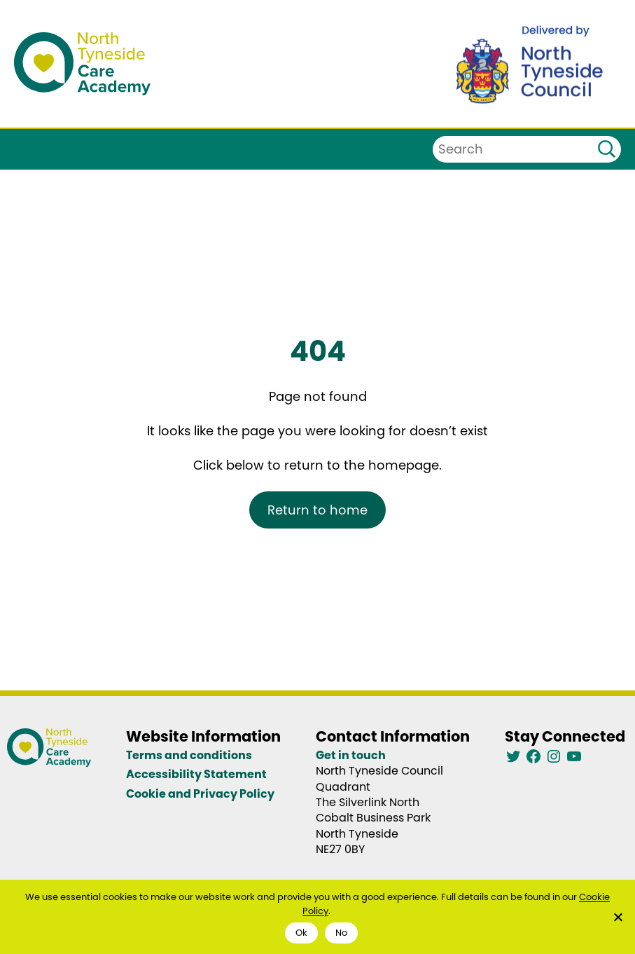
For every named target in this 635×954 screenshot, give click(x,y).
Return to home (317, 510)
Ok (301, 932)
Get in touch (351, 755)
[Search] (606, 149)
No (341, 932)
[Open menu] (23, 149)
